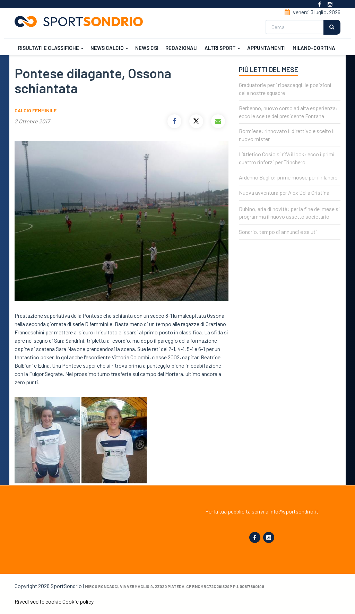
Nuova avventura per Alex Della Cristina (284, 192)
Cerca (331, 27)
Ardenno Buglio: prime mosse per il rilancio (288, 177)
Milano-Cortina (314, 48)
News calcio (109, 48)
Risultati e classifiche (51, 48)
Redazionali (181, 48)
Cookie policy (78, 601)
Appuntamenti (266, 48)
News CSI (146, 48)
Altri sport (222, 48)
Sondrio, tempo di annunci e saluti (278, 238)
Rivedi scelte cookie (38, 601)
